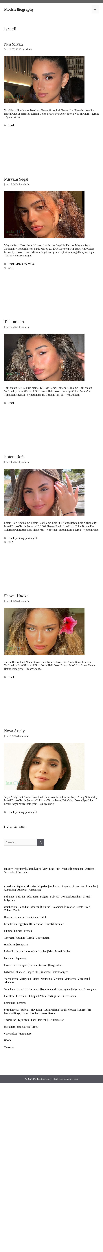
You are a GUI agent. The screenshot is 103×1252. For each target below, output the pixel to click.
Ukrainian (9, 1026)
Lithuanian (43, 972)
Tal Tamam (14, 321)
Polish (42, 996)
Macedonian (11, 978)
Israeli (11, 125)
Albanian (31, 886)
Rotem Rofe (14, 456)
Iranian (42, 951)
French (28, 930)
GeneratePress (71, 1078)
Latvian (8, 972)
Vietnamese (24, 1033)
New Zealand (48, 989)
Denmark (19, 917)
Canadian (24, 907)
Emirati (48, 924)
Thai (33, 1019)
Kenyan (23, 965)
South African (51, 1009)
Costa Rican (83, 907)
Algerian (43, 886)
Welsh (7, 1040)
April (38, 868)
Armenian (91, 886)
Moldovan (70, 978)
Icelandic (9, 951)
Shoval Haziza (16, 595)
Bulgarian (9, 900)
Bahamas (9, 896)
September (77, 868)
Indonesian (31, 951)
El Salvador (36, 924)
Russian (21, 1002)
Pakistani (9, 996)
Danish (8, 917)
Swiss (44, 1013)
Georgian (9, 937)
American (9, 886)
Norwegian (90, 989)
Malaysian (25, 978)
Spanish (81, 1009)
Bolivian (54, 896)
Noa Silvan (13, 44)
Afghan (20, 886)
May (45, 868)
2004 (11, 267)
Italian (67, 951)
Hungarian (23, 944)
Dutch (43, 917)
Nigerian (77, 989)
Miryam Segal (16, 179)
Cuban (7, 910)
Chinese (45, 907)
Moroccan (83, 978)
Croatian (70, 907)
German (20, 937)
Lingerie (31, 972)
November (10, 872)
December (23, 872)
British (86, 896)
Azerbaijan (35, 889)
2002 (11, 542)
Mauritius (46, 978)
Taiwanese (10, 1019)
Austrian (22, 889)
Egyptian (24, 924)
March (19, 263)
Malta (36, 978)
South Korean (68, 1009)
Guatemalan (42, 937)
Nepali (20, 989)
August (66, 868)
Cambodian (10, 907)
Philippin (33, 996)
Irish (50, 951)
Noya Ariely (14, 730)
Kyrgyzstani (55, 965)
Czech (16, 910)
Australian (10, 889)
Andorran (54, 886)
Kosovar (43, 965)
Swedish (34, 1013)
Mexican (58, 978)
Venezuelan (10, 1033)
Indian (19, 951)
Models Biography (19, 9)
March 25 (29, 263)
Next (23, 826)
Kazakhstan (10, 965)
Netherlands (33, 989)
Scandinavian (11, 1009)
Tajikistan (23, 1019)
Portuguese (53, 996)
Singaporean (21, 1013)
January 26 (31, 538)
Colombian (58, 907)
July (58, 868)
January (20, 538)
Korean (33, 965)
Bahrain (20, 896)
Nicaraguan (64, 989)
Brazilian (76, 896)
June (51, 868)
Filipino (8, 930)
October (89, 868)
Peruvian (21, 996)
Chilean (35, 907)
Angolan (66, 886)
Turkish (42, 1019)
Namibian (9, 989)
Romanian (9, 1002)
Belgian (44, 896)
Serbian (25, 1009)
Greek (30, 937)
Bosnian (65, 896)
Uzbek (34, 1026)
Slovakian (36, 1009)
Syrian (52, 1013)
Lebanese (19, 972)
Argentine (78, 886)
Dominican (32, 917)
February (19, 868)
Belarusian (32, 896)
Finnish (18, 930)
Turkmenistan (56, 1019)
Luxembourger (59, 972)
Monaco (9, 982)
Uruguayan (23, 1026)
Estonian (59, 924)
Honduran (10, 944)
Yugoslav (9, 1047)
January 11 (31, 812)
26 (16, 826)
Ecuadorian (10, 924)
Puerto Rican (69, 996)
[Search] (40, 842)
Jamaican (9, 958)
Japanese (21, 958)
